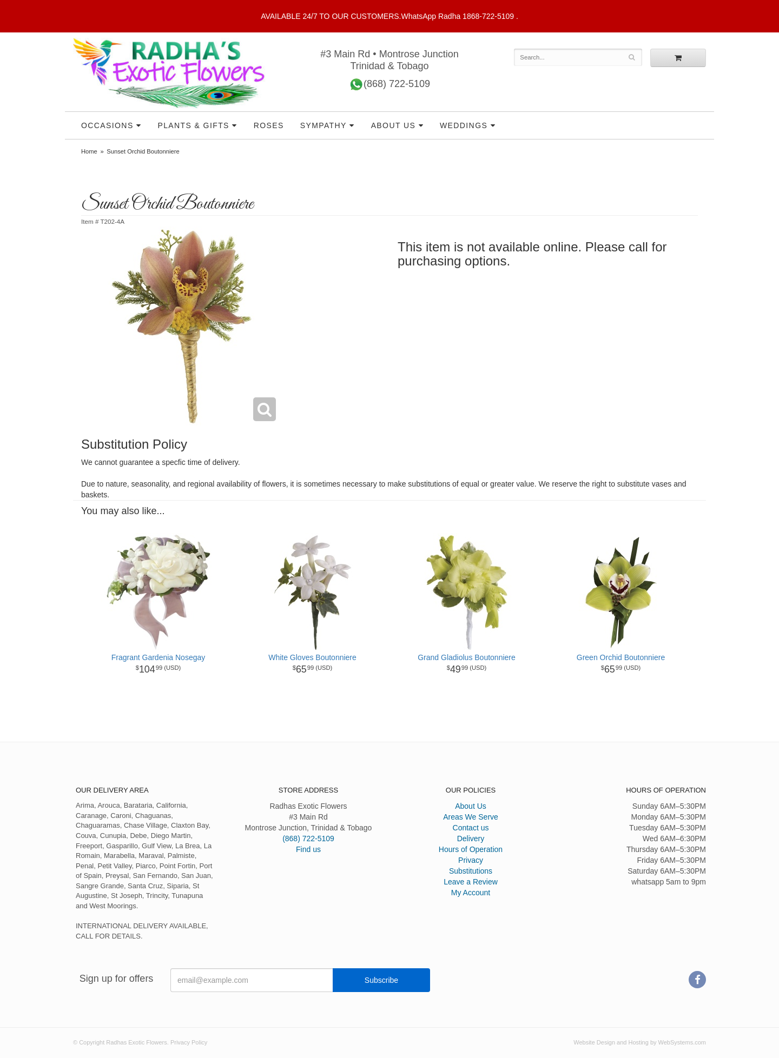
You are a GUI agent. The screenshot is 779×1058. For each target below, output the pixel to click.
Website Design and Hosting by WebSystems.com (639, 1042)
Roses (269, 125)
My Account (470, 892)
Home (89, 151)
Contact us (471, 827)
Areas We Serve (470, 817)
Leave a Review (471, 881)
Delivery (471, 838)
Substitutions (470, 871)
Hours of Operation (471, 849)
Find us (308, 849)
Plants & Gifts (193, 125)
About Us (393, 125)
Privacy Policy (188, 1042)
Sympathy (323, 125)
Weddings (463, 125)
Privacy (470, 860)
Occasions (107, 125)
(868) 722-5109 (389, 84)
